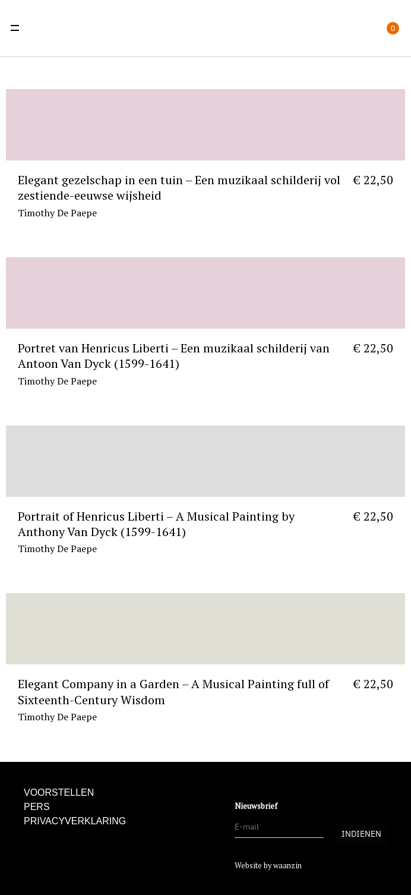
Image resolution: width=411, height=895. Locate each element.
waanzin (287, 866)
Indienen (361, 833)
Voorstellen (59, 792)
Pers (37, 807)
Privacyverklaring (75, 821)
